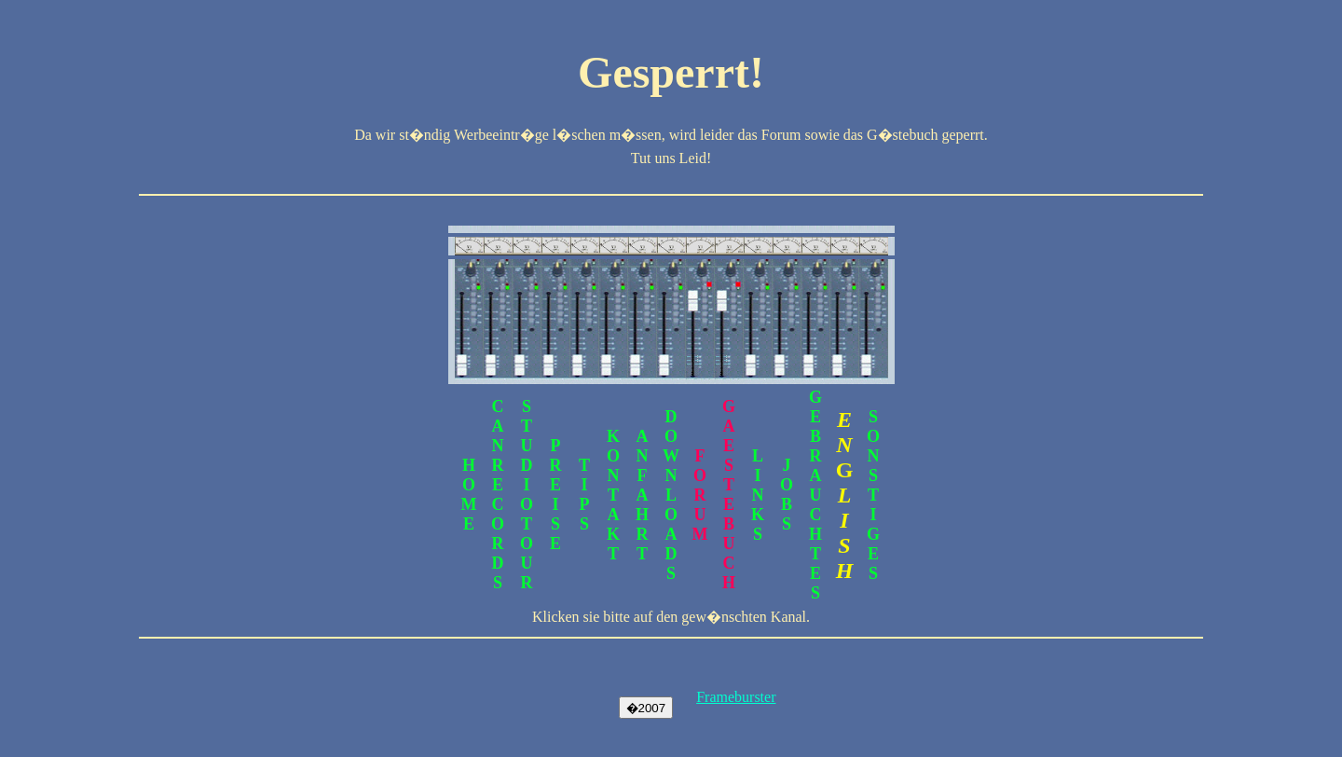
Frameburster (735, 697)
